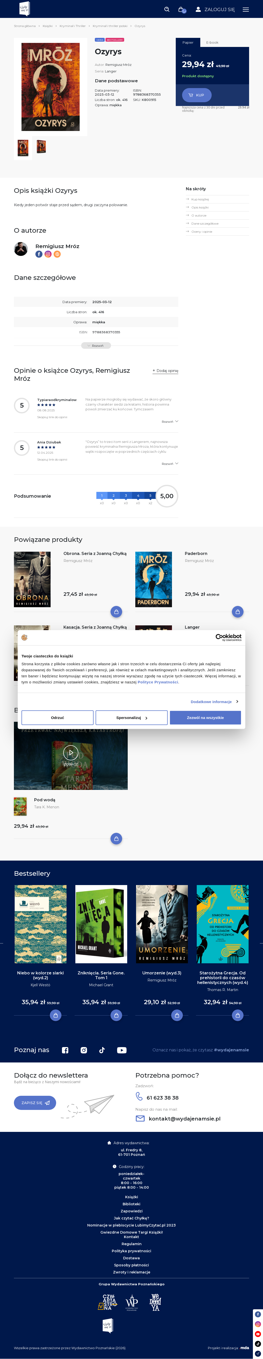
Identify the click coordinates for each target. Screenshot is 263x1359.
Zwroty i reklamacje (131, 1272)
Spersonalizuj (131, 717)
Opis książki (200, 207)
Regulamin (132, 1244)
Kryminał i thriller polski (110, 26)
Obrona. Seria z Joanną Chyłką (95, 553)
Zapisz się (35, 1103)
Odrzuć (57, 717)
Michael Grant (101, 985)
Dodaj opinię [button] (167, 370)
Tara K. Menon (46, 807)
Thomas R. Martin (222, 990)
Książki (48, 26)
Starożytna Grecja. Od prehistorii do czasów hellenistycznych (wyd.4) (222, 978)
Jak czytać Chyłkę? (131, 1218)
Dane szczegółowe (204, 223)
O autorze (198, 215)
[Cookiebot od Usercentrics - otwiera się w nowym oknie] (219, 637)
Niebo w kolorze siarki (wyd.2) (40, 975)
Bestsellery (115, 40)
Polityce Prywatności (158, 682)
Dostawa (131, 1258)
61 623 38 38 (157, 1098)
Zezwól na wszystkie (205, 717)
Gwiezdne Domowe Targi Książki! (131, 1232)
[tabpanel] (40, 950)
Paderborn (196, 553)
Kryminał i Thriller (73, 26)
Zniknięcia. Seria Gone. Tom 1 (101, 975)
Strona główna (25, 26)
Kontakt (131, 1237)
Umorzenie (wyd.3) (161, 973)
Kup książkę (200, 199)
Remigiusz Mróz (118, 65)
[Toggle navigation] (167, 9)
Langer (111, 71)
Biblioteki (131, 1204)
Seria (99, 40)
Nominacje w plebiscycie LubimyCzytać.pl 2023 (131, 1225)
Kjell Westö (40, 985)
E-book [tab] (212, 42)
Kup (196, 95)
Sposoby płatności (131, 1265)
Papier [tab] (188, 42)
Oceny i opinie (201, 231)
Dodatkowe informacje (211, 701)
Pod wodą (44, 799)
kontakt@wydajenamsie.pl (178, 1119)
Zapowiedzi (132, 1211)
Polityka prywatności (131, 1251)
